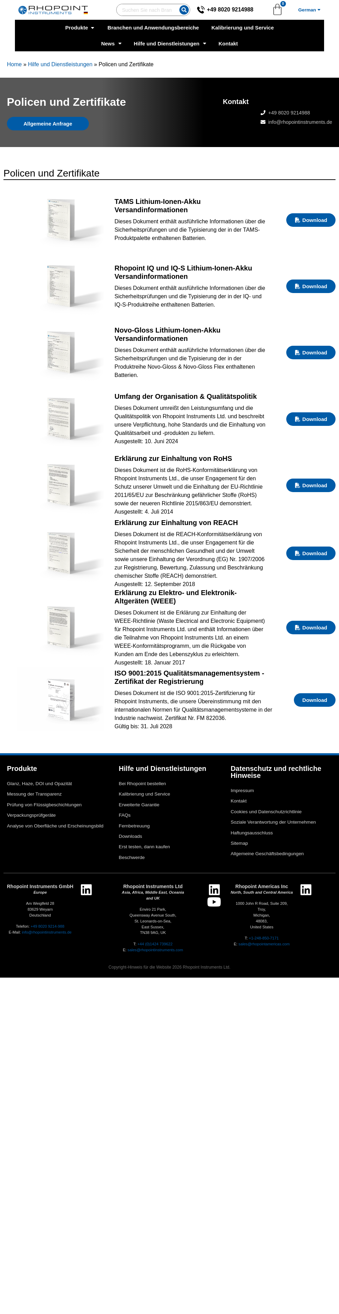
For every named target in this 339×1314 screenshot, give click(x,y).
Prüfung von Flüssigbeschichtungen (44, 804)
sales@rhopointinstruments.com (155, 950)
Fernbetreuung (134, 825)
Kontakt (228, 43)
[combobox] (139, 10)
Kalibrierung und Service (144, 794)
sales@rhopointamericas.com (264, 944)
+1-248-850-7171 (264, 938)
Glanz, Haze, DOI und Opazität (39, 783)
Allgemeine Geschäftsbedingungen (267, 853)
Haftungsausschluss (252, 832)
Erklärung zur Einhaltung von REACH (176, 522)
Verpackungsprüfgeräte (31, 815)
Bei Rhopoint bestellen (142, 783)
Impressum (242, 790)
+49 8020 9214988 (228, 9)
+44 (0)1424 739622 (154, 944)
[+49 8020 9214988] (199, 10)
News (111, 43)
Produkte (22, 768)
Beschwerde (132, 857)
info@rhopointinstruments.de (300, 122)
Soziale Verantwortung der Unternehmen (273, 822)
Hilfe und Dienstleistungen (170, 43)
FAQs (124, 815)
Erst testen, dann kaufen (144, 846)
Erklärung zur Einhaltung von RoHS (173, 458)
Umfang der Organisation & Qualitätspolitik (186, 396)
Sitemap (239, 843)
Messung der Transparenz (34, 794)
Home (14, 64)
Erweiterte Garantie (139, 804)
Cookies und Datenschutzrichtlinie (266, 811)
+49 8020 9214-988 (47, 926)
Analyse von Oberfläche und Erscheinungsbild (55, 825)
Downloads (130, 836)
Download (311, 220)
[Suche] (182, 10)
